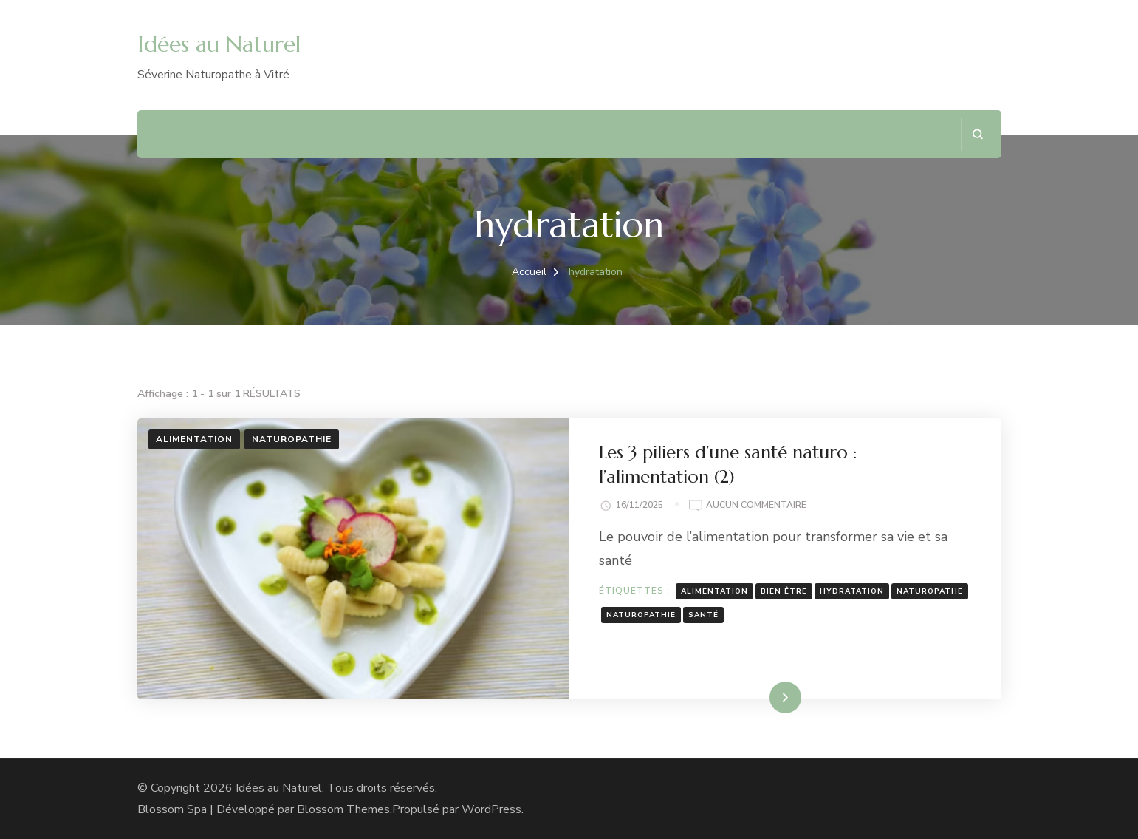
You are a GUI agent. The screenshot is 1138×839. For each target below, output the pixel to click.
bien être (784, 591)
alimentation (714, 591)
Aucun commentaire (756, 505)
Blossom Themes (343, 809)
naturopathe (930, 591)
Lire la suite (759, 697)
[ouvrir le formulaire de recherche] (977, 134)
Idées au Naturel (219, 44)
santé (703, 615)
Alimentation (194, 439)
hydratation (852, 591)
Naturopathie (292, 439)
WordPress (491, 809)
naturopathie (641, 615)
